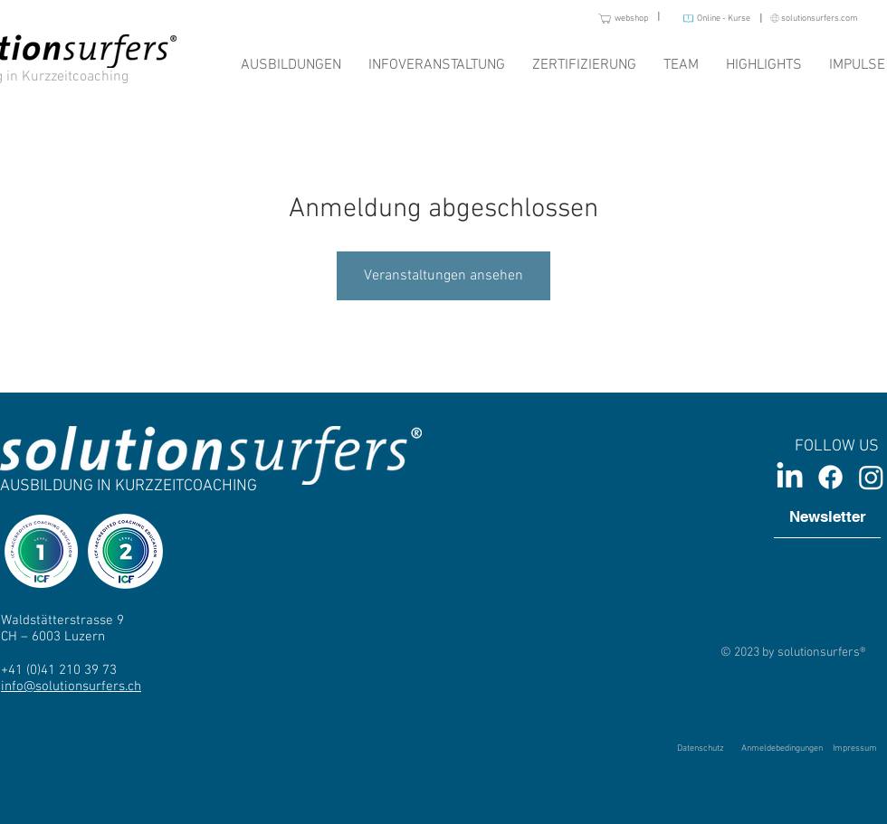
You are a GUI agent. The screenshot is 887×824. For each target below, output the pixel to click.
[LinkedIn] (790, 477)
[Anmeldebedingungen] (782, 748)
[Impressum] (854, 749)
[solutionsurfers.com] (807, 18)
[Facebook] (830, 477)
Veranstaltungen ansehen (443, 276)
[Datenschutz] (700, 749)
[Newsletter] (827, 517)
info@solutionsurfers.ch (71, 686)
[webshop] (607, 18)
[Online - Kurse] (709, 18)
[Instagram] (871, 477)
